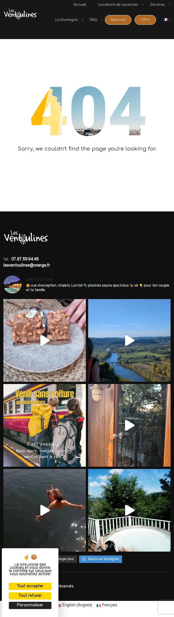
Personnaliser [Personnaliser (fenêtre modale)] (30, 605)
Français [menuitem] (109, 605)
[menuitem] (168, 24)
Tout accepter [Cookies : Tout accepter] (30, 586)
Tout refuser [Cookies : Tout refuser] (30, 595)
